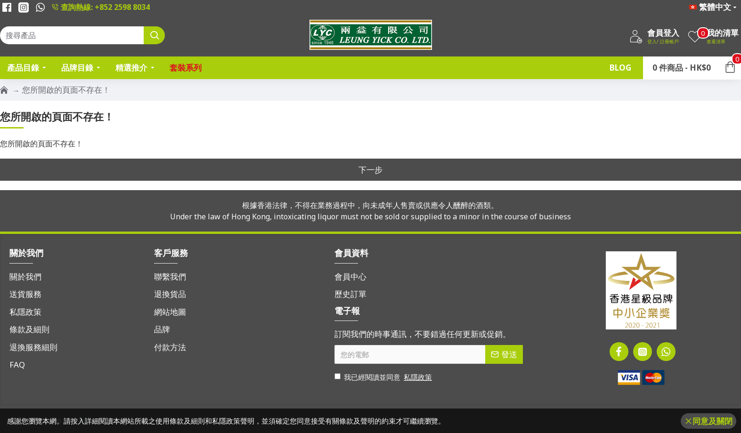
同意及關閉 (712, 421)
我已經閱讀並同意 (383, 377)
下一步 (370, 169)
